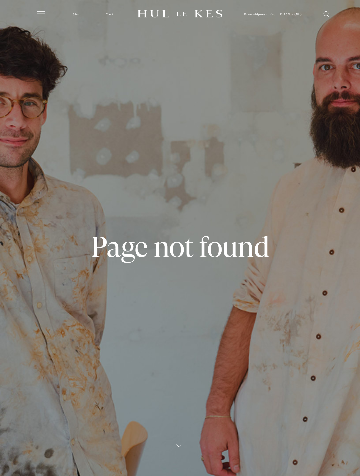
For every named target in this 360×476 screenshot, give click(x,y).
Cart (110, 14)
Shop (77, 14)
